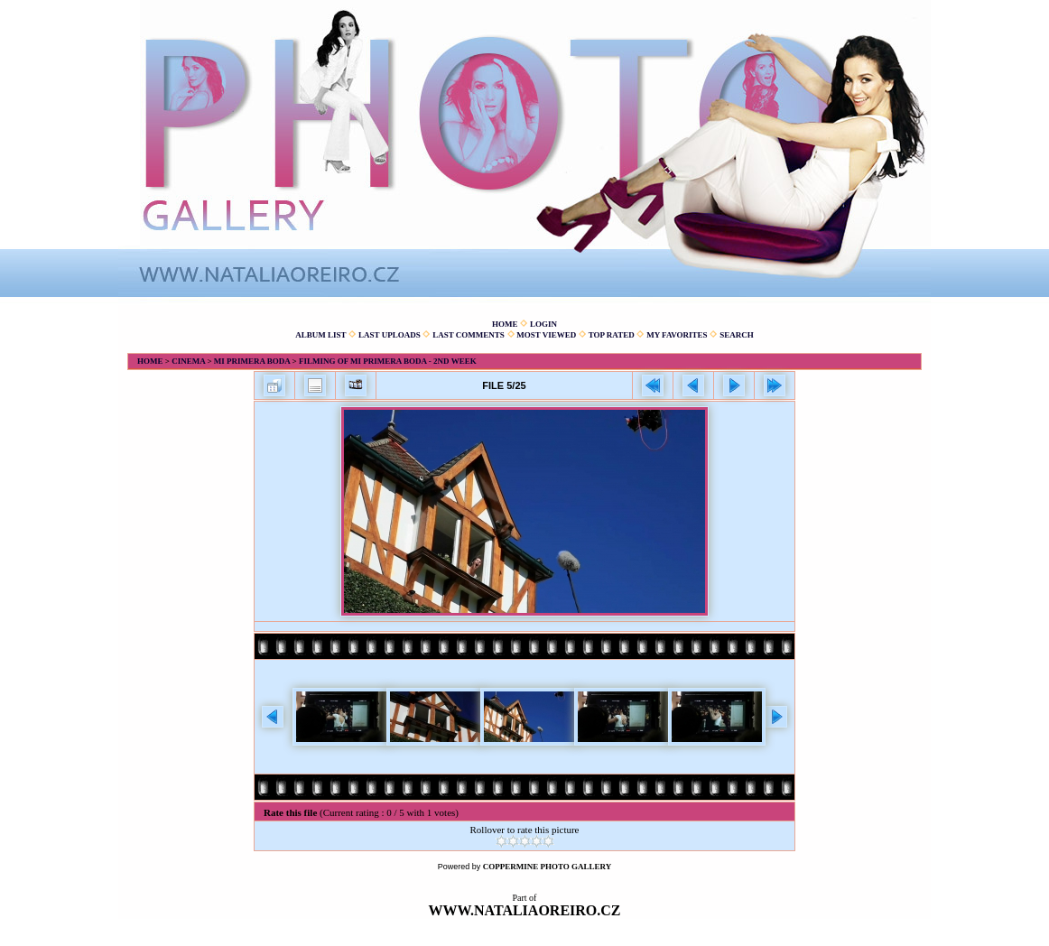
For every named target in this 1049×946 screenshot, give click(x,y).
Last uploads (389, 334)
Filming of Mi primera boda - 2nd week (388, 361)
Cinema (188, 361)
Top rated (612, 334)
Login (543, 324)
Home (505, 324)
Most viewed (546, 334)
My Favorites (676, 334)
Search (736, 334)
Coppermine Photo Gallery (547, 866)
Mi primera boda (252, 361)
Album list (320, 334)
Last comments (468, 334)
